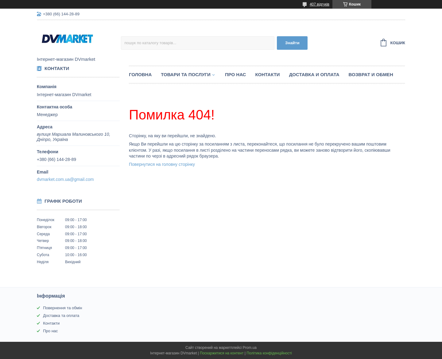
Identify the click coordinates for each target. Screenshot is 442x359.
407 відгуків (319, 4)
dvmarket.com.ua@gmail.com (65, 179)
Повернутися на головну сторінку (162, 164)
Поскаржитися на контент (221, 353)
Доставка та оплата (61, 315)
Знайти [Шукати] (292, 43)
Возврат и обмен (371, 74)
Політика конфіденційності (269, 353)
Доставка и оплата (314, 74)
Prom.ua (250, 347)
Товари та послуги (186, 74)
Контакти (267, 74)
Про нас (235, 74)
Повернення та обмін (62, 308)
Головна (140, 74)
